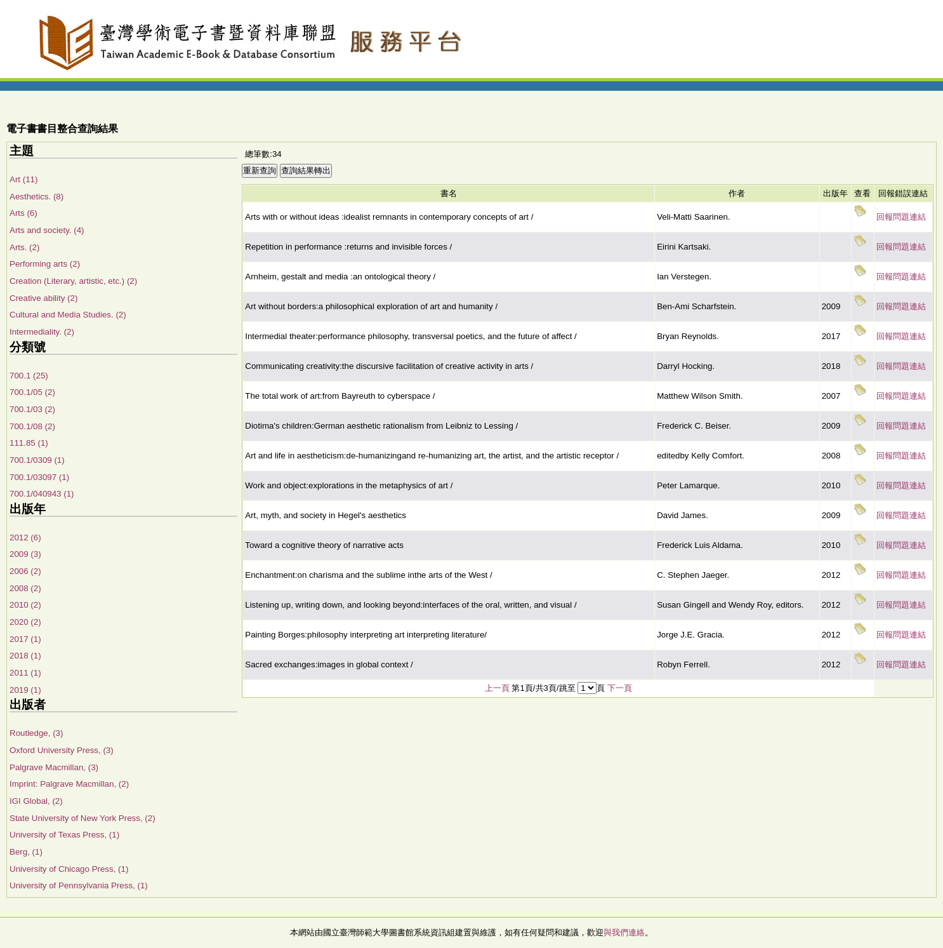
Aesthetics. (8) (36, 196)
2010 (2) (25, 605)
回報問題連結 (901, 217)
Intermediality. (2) (42, 332)
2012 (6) (25, 537)
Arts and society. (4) (47, 230)
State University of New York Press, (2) (82, 818)
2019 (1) (25, 690)
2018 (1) (25, 655)
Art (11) (23, 179)
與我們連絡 (624, 932)
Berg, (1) (26, 852)
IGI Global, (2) (36, 801)
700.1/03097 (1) (39, 477)
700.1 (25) (29, 375)
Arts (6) (23, 213)
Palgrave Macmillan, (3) (54, 767)
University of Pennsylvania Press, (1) (79, 885)
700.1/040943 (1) (42, 493)
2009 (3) (25, 554)
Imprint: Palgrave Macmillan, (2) (69, 784)
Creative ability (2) (43, 298)
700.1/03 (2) (32, 409)
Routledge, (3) (36, 733)
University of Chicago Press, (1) (69, 869)
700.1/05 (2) (32, 392)
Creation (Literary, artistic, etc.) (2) (73, 281)
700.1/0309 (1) (37, 460)
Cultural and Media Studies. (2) (68, 314)
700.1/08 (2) (32, 426)
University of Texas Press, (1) (64, 834)
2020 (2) (25, 622)
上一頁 (497, 688)
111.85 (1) (29, 443)
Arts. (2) (24, 247)
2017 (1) (25, 639)
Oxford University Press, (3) (62, 750)
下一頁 (619, 688)
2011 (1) (25, 673)
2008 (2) (25, 588)
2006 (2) (25, 571)
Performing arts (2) (45, 264)
